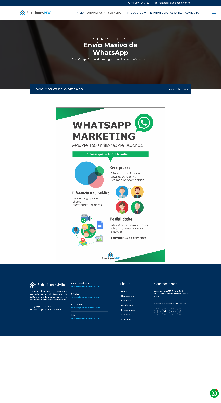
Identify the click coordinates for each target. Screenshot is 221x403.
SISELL (75, 294)
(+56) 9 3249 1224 (139, 2)
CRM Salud (77, 304)
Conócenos (127, 296)
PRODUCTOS (135, 12)
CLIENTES (176, 12)
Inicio (171, 89)
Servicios (126, 300)
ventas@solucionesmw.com (172, 2)
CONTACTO (192, 12)
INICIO (80, 12)
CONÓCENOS (95, 12)
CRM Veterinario (80, 283)
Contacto (126, 319)
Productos (127, 305)
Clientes (126, 314)
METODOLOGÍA (158, 12)
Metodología (128, 310)
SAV (73, 315)
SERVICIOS (115, 12)
